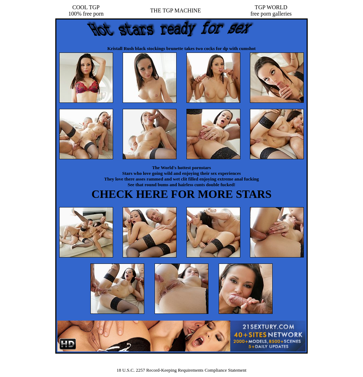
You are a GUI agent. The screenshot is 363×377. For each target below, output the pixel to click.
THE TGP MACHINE (175, 10)
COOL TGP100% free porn (86, 10)
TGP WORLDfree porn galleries (270, 10)
